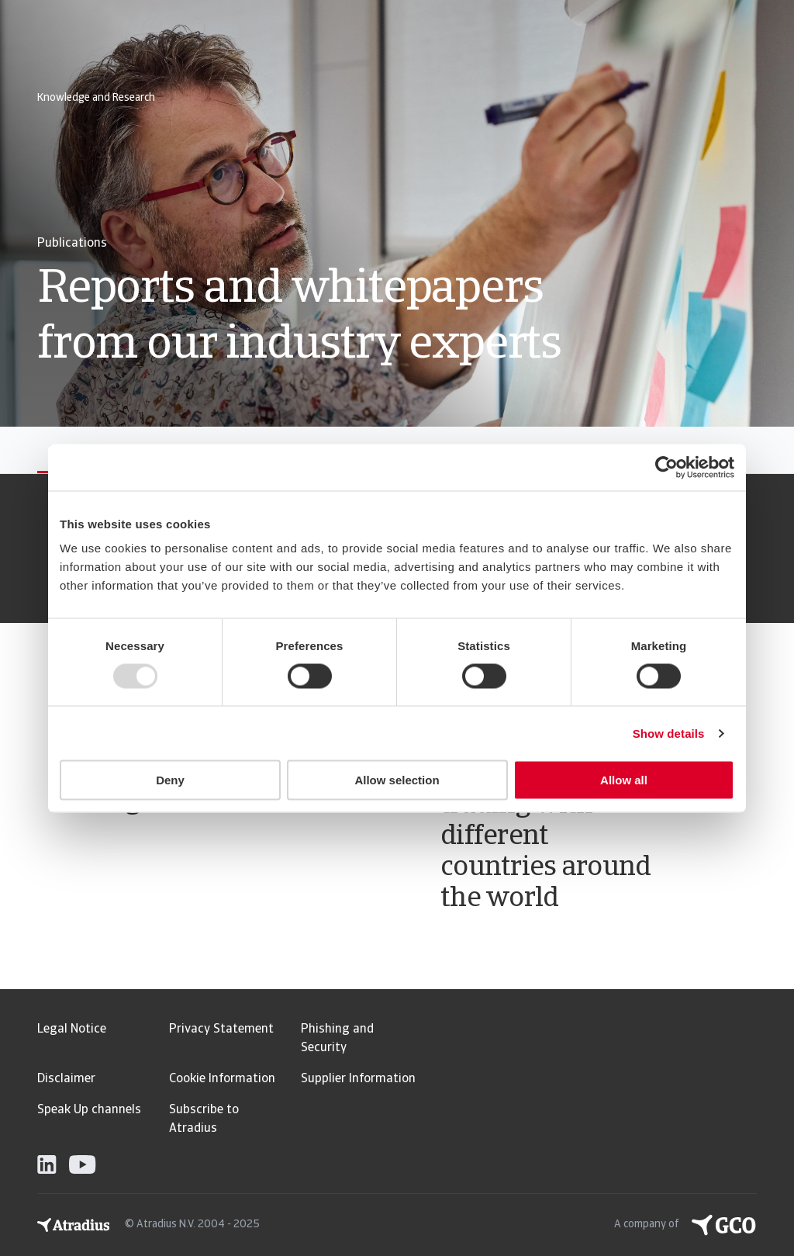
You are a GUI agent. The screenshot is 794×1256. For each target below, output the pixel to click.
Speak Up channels (89, 1110)
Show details (669, 732)
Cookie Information (222, 1079)
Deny (170, 780)
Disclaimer (66, 1079)
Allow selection (396, 780)
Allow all (623, 780)
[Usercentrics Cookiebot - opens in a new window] (666, 467)
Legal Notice (71, 1029)
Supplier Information (358, 1079)
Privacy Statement (221, 1029)
